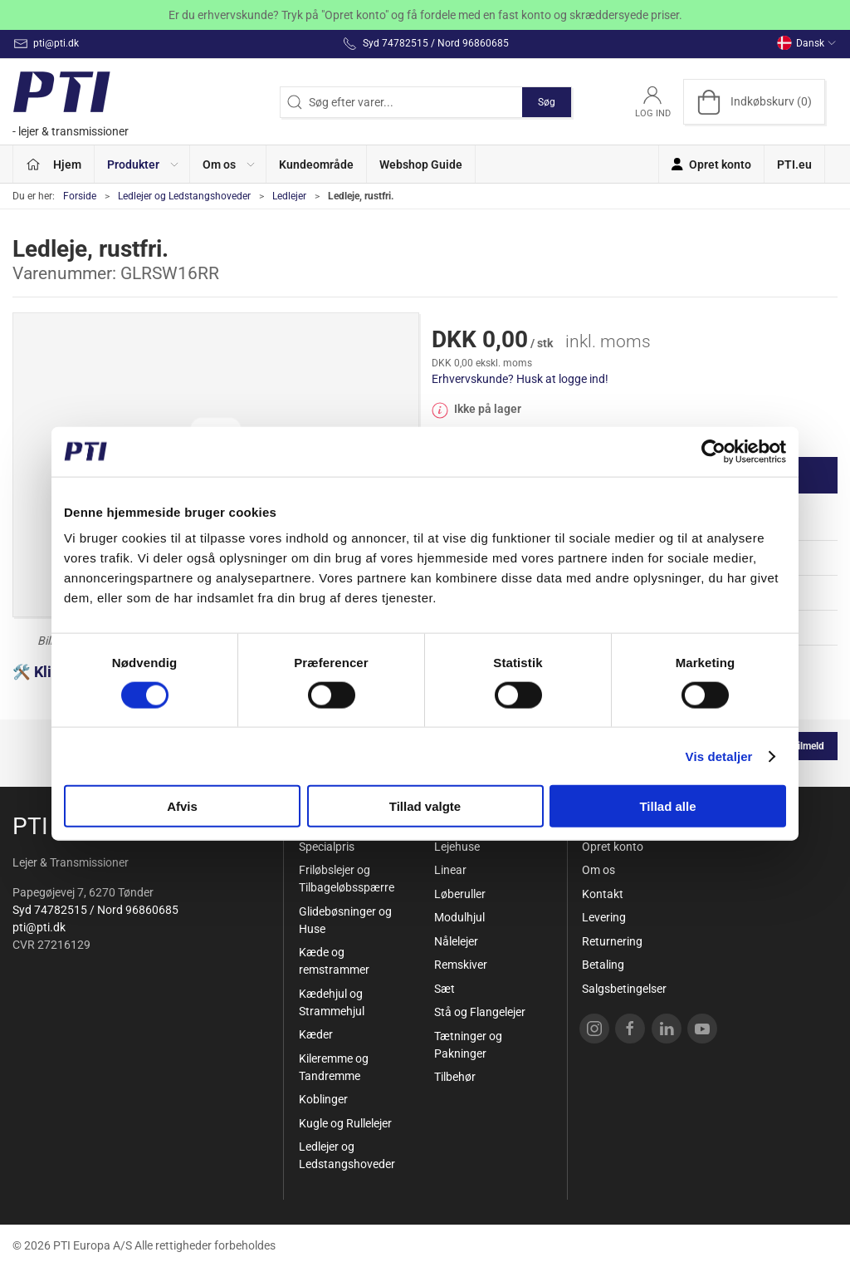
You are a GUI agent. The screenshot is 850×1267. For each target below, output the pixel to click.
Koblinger (323, 1099)
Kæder (316, 1034)
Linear (450, 870)
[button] (142, 164)
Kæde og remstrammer (334, 960)
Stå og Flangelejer (479, 1012)
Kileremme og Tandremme (334, 1067)
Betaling (603, 964)
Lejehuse (457, 846)
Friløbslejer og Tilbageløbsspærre (346, 878)
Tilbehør (455, 1076)
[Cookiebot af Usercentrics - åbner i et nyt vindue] (713, 451)
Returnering (612, 941)
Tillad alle (667, 806)
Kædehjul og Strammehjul (331, 1002)
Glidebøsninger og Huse (345, 920)
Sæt (444, 988)
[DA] (74, 101)
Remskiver (460, 964)
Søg (546, 102)
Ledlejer (289, 196)
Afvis (182, 806)
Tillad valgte (425, 806)
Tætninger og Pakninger (468, 1044)
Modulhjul (459, 917)
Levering (604, 917)
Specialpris (326, 846)
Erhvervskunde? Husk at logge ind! (520, 379)
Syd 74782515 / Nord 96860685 (95, 909)
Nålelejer (456, 941)
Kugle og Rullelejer (345, 1123)
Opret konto (612, 846)
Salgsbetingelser (624, 988)
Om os (598, 870)
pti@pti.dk (39, 927)
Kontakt (602, 894)
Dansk (807, 43)
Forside (79, 196)
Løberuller (460, 894)
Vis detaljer (719, 756)
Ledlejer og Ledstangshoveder (184, 196)
